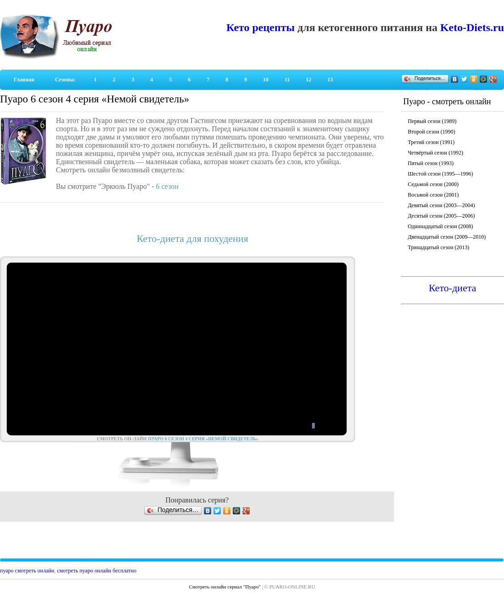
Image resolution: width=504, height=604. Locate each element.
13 (330, 79)
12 (308, 79)
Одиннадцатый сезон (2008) (440, 226)
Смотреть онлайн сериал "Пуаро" (225, 586)
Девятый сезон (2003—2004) (441, 205)
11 (287, 79)
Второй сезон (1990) (431, 131)
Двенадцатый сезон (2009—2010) (447, 237)
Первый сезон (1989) (432, 121)
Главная (24, 79)
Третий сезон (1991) (431, 142)
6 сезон (167, 186)
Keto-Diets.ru (472, 27)
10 (265, 79)
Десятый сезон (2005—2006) (441, 216)
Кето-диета (453, 288)
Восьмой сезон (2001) (433, 195)
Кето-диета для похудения (192, 238)
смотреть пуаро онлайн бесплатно (96, 570)
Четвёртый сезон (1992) (435, 153)
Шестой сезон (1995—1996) (440, 174)
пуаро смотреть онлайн (27, 570)
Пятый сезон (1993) (431, 163)
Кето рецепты (260, 27)
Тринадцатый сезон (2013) (438, 247)
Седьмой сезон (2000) (433, 184)
